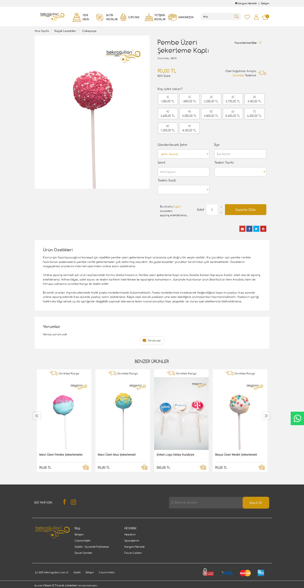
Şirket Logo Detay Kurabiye (175, 454)
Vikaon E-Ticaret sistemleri (60, 585)
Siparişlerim (131, 540)
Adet (200, 210)
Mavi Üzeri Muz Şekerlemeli (117, 454)
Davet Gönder (84, 552)
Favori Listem (133, 552)
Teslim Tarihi (224, 162)
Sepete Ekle (245, 209)
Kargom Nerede (246, 3)
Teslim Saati (167, 180)
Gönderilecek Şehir (173, 145)
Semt (161, 162)
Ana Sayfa (42, 31)
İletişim (265, 3)
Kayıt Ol (256, 503)
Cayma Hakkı (83, 540)
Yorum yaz (154, 340)
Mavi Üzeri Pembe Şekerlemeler (61, 454)
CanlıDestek (297, 418)
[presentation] (37, 416)
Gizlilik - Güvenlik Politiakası (92, 546)
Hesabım (130, 534)
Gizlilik (77, 572)
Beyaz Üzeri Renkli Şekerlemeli (236, 454)
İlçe (217, 145)
